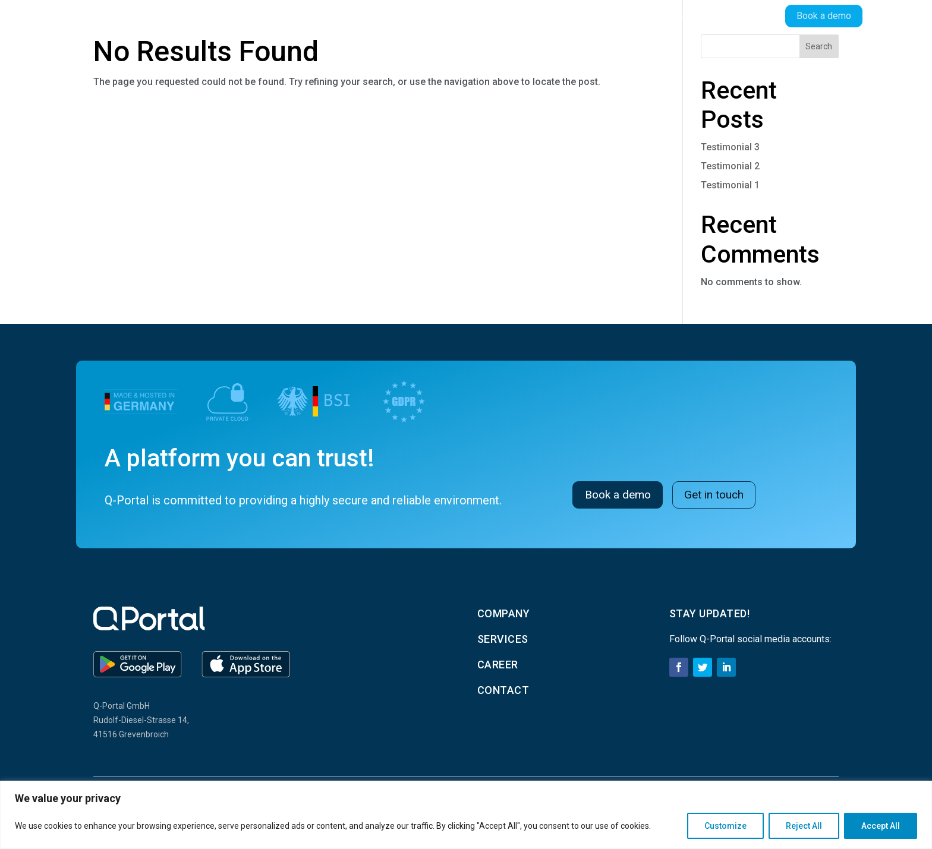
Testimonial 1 (730, 185)
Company (569, 15)
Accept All (880, 826)
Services (627, 15)
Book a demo (620, 494)
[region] (466, 815)
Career (679, 15)
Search (818, 46)
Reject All (804, 826)
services (502, 639)
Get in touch (720, 494)
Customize (725, 826)
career (497, 664)
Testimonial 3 (730, 147)
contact (503, 690)
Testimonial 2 (730, 166)
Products (499, 15)
